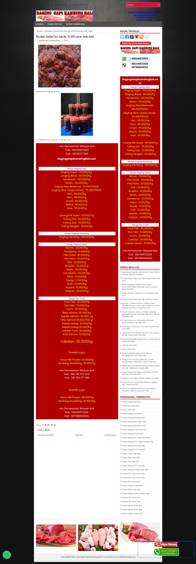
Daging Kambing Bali (80, 5)
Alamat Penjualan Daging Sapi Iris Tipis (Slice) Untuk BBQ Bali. (141, 340)
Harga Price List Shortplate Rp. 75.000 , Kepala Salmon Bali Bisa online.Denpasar (139, 360)
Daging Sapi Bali (61, 5)
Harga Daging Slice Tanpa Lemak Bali (137, 441)
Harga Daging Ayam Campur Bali (135, 493)
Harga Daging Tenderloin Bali (134, 429)
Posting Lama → (111, 435)
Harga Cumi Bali (128, 410)
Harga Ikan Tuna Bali (130, 406)
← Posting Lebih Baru (45, 435)
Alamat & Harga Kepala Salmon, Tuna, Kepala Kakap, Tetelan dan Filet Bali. (140, 334)
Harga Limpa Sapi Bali (131, 453)
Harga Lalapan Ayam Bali (132, 513)
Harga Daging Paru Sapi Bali (133, 449)
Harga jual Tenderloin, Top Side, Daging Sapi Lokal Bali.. (140, 327)
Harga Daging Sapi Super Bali (134, 421)
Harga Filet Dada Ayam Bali (133, 473)
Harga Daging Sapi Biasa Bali (134, 425)
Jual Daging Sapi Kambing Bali (88, 557)
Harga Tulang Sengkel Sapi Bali (135, 469)
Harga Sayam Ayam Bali (132, 505)
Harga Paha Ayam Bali (131, 497)
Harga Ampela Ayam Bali (132, 485)
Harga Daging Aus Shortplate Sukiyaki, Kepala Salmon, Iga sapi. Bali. (138, 321)
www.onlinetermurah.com (124, 557)
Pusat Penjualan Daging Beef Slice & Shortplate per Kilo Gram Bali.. (137, 354)
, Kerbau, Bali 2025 (129, 345)
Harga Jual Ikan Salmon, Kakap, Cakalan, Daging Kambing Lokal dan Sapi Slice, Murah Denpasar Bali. (140, 314)
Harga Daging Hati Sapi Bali (133, 445)
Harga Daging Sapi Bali (131, 402)
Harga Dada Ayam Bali (131, 489)
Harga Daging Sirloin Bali (132, 433)
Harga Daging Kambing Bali (133, 417)
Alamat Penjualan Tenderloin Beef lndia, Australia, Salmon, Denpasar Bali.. (138, 389)
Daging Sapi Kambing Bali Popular (135, 43)
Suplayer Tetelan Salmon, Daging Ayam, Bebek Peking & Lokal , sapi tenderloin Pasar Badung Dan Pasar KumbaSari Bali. (141, 305)
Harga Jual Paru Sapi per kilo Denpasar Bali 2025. (140, 294)
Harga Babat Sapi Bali (131, 457)
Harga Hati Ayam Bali (131, 481)
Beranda (79, 435)
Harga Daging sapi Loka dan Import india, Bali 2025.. (141, 279)
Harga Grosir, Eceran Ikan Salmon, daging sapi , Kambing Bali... (139, 383)
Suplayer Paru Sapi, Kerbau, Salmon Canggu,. (140, 378)
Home (39, 31)
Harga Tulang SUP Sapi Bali (133, 465)
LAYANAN (47, 5)
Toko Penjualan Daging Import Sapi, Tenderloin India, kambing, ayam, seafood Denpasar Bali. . (139, 286)
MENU (38, 5)
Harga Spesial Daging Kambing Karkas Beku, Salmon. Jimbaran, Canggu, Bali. (141, 366)
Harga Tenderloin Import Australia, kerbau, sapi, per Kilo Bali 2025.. (140, 373)
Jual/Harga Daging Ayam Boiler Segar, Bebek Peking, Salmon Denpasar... (141, 273)
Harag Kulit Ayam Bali (131, 501)
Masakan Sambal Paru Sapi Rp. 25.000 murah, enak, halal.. (65, 36)
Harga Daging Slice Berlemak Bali (136, 437)
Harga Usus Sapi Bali (130, 461)
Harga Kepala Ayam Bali (132, 509)
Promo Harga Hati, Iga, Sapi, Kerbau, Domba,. (140, 299)
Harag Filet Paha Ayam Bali (133, 477)
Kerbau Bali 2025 (129, 349)
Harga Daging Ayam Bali (132, 413)
